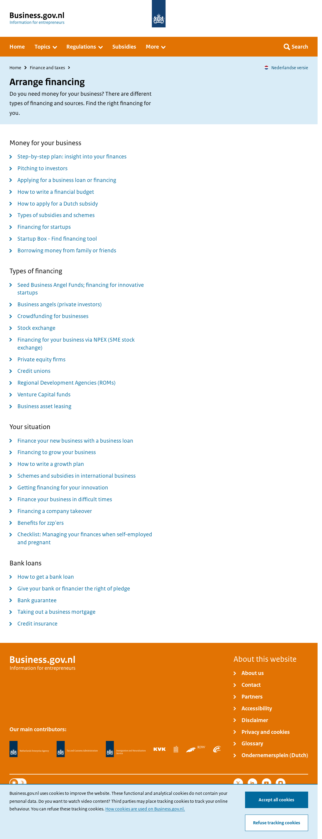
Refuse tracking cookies (276, 823)
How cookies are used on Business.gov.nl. (145, 809)
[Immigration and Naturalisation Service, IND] (126, 749)
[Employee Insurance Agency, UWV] (217, 749)
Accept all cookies (276, 800)
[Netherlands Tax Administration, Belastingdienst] (77, 749)
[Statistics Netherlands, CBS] (176, 749)
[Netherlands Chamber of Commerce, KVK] (160, 749)
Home (15, 67)
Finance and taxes (47, 67)
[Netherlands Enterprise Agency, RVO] (29, 749)
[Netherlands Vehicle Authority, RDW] (195, 749)
